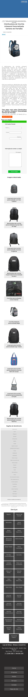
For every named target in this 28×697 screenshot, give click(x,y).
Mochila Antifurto (9, 596)
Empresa (14, 672)
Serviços (14, 510)
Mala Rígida (19, 587)
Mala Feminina (9, 579)
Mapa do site (14, 689)
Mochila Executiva (9, 604)
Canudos (19, 555)
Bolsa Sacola (19, 538)
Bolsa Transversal (19, 547)
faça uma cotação (7, 116)
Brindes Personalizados (9, 555)
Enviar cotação (14, 171)
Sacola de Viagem (14, 636)
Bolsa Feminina (9, 531)
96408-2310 (19, 653)
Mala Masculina (19, 579)
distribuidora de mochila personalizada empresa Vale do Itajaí (14, 225)
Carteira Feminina (9, 563)
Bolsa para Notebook (9, 539)
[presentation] (13, 144)
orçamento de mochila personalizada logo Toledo (14, 346)
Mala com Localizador (19, 563)
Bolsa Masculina (19, 531)
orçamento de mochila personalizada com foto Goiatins (14, 200)
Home (14, 668)
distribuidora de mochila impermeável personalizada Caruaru (14, 275)
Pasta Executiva (19, 628)
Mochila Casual (19, 596)
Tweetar (4, 34)
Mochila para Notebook (8, 620)
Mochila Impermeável (9, 612)
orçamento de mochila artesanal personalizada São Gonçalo (14, 395)
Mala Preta (9, 587)
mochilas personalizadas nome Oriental (14, 299)
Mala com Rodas (9, 571)
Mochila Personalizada (19, 620)
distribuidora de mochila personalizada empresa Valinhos (14, 420)
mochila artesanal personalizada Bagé (14, 322)
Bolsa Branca (19, 523)
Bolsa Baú (9, 522)
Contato (14, 685)
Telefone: (15, 137)
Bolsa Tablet (9, 546)
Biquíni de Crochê (19, 515)
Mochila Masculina (19, 612)
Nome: (14, 128)
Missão (14, 676)
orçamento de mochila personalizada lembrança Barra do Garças (14, 370)
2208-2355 (10, 653)
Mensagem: (15, 159)
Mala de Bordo (19, 571)
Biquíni (9, 514)
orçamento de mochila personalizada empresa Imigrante (14, 250)
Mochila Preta (9, 628)
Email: (14, 132)
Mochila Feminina (19, 604)
